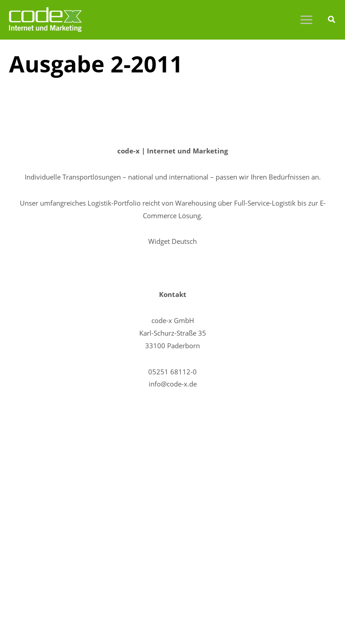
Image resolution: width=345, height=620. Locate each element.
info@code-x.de (173, 383)
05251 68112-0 (172, 371)
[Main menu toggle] (306, 20)
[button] (332, 20)
